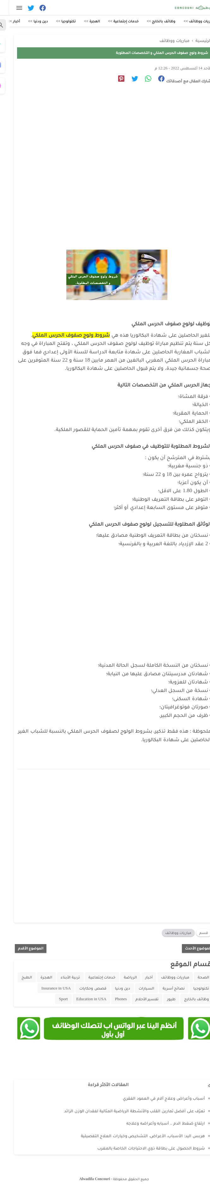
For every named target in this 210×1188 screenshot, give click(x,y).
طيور (162, 998)
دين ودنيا (113, 988)
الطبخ (17, 977)
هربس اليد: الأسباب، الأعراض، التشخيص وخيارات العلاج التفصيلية (134, 1135)
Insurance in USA (47, 988)
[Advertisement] (102, 147)
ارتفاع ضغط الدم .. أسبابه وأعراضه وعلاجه (156, 1123)
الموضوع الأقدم (21, 948)
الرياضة (121, 977)
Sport (54, 998)
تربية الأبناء (60, 977)
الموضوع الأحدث (189, 948)
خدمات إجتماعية (92, 977)
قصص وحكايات (83, 988)
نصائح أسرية (164, 988)
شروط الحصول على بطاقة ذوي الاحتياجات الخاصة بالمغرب (142, 1148)
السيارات (137, 988)
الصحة (194, 977)
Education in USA (82, 998)
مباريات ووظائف (169, 933)
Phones (112, 998)
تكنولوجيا (192, 988)
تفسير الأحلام (137, 998)
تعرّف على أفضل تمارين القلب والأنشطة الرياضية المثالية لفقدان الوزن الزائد (125, 1110)
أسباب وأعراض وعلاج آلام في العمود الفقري (155, 1098)
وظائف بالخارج (187, 998)
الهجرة (37, 977)
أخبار (139, 977)
